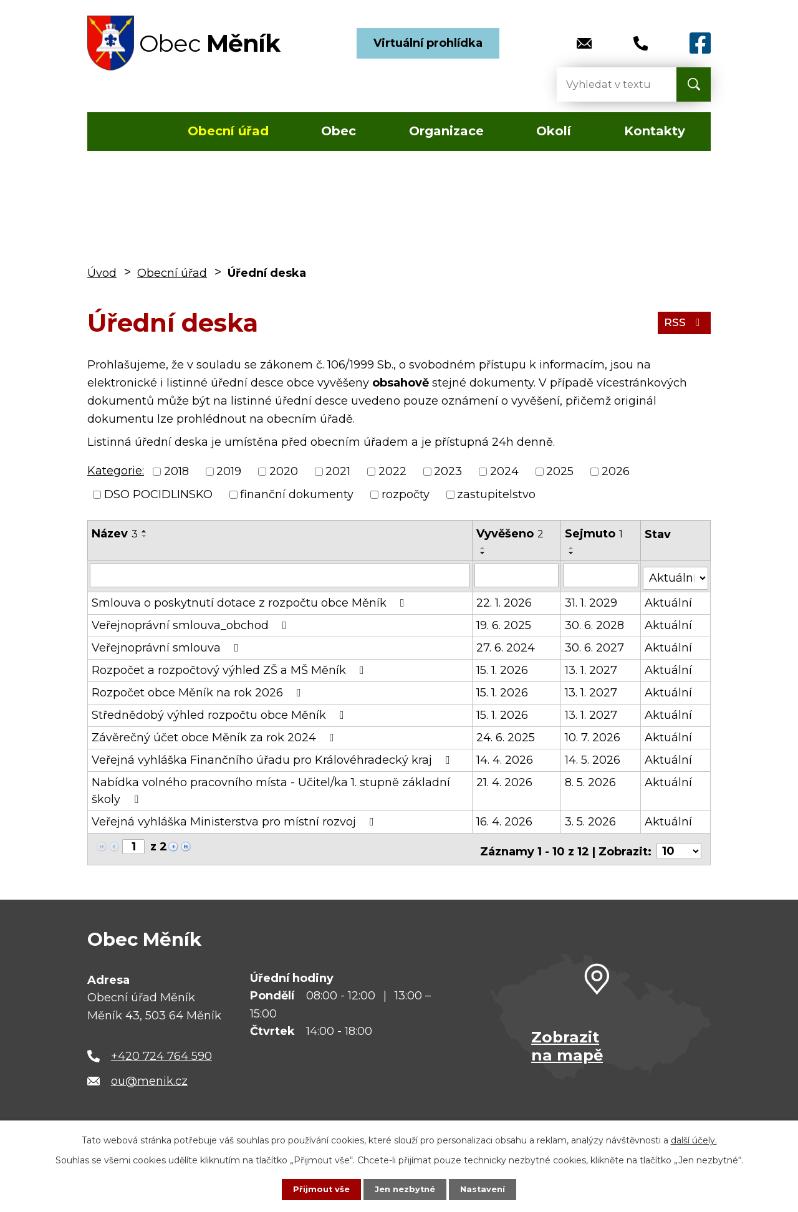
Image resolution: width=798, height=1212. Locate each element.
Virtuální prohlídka (428, 43)
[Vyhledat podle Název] (280, 575)
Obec (338, 130)
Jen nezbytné (405, 1189)
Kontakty (654, 130)
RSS (682, 322)
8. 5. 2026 (591, 779)
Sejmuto (595, 534)
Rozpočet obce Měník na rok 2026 (199, 689)
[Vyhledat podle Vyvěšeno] (517, 575)
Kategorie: (115, 471)
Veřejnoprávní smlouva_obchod (192, 622)
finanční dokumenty (296, 494)
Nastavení (486, 1189)
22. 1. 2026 (504, 600)
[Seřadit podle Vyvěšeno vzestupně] (484, 548)
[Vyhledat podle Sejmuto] (601, 575)
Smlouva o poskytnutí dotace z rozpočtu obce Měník (251, 600)
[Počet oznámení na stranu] (678, 844)
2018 (176, 471)
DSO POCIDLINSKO (158, 494)
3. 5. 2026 (591, 818)
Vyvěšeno (510, 534)
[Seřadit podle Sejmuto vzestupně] (573, 548)
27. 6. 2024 (506, 645)
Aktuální (669, 600)
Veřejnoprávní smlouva (168, 645)
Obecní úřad (228, 130)
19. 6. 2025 (504, 622)
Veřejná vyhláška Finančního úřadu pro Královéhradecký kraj (273, 757)
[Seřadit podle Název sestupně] (144, 536)
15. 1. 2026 (503, 667)
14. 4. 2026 (505, 757)
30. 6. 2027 (595, 645)
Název (115, 534)
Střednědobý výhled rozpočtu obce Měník (220, 712)
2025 (560, 471)
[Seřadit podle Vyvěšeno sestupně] (484, 553)
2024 (504, 471)
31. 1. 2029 (592, 600)
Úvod (123, 131)
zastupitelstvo (496, 494)
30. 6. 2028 (595, 622)
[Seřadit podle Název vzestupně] (144, 531)
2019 (228, 471)
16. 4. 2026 (505, 818)
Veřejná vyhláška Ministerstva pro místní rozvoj (235, 818)
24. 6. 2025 (506, 734)
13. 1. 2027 (592, 667)
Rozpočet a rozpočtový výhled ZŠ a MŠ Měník (230, 667)
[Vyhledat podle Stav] (675, 574)
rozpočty (406, 494)
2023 (448, 471)
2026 (616, 471)
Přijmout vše (318, 1189)
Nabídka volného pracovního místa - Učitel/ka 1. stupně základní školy (271, 787)
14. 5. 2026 (594, 757)
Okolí (553, 130)
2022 (392, 471)
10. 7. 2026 (594, 734)
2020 (283, 471)
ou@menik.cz (149, 1073)
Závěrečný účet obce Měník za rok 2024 (215, 734)
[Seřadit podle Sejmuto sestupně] (573, 553)
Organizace (446, 130)
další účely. (694, 1139)
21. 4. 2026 (505, 779)
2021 (337, 471)
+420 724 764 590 (161, 1049)
